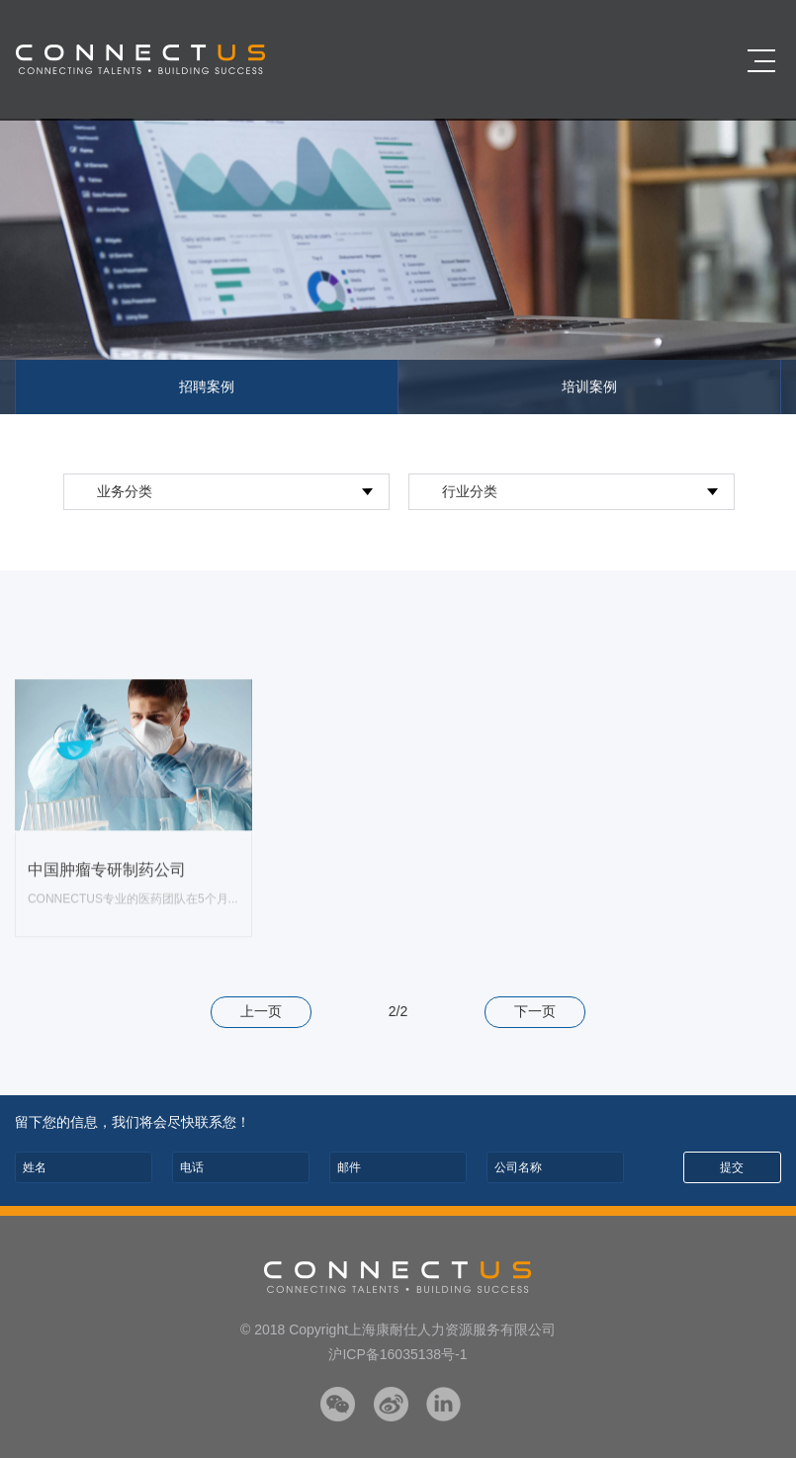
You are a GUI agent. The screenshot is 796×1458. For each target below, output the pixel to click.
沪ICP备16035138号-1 (397, 1354)
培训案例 (589, 386)
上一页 (261, 1011)
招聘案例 (206, 386)
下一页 (535, 1011)
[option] (398, 266)
